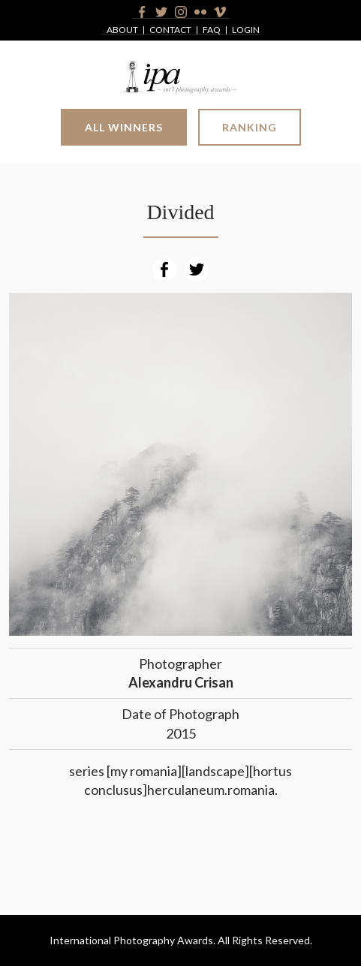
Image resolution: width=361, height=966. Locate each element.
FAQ (212, 30)
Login (246, 30)
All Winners (124, 127)
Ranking (249, 127)
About (122, 30)
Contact (170, 30)
